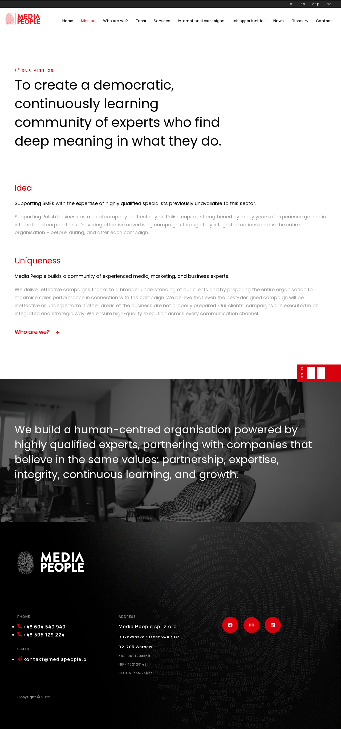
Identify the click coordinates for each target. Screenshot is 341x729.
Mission (88, 20)
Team (141, 20)
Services (162, 20)
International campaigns (201, 20)
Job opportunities (249, 20)
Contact (324, 20)
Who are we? (115, 20)
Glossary (299, 20)
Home (68, 20)
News (278, 20)
